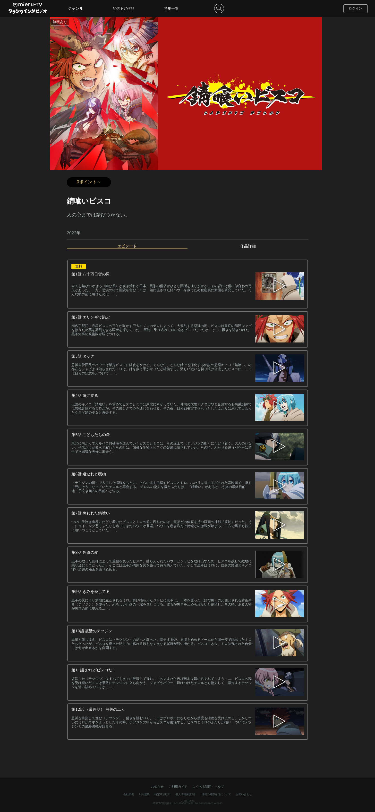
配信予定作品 (123, 8)
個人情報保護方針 (186, 794)
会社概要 (128, 794)
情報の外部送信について (216, 794)
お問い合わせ (244, 794)
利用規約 (144, 794)
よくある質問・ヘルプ (208, 786)
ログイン (355, 8)
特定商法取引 (162, 794)
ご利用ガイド (178, 786)
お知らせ (157, 786)
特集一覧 (171, 8)
